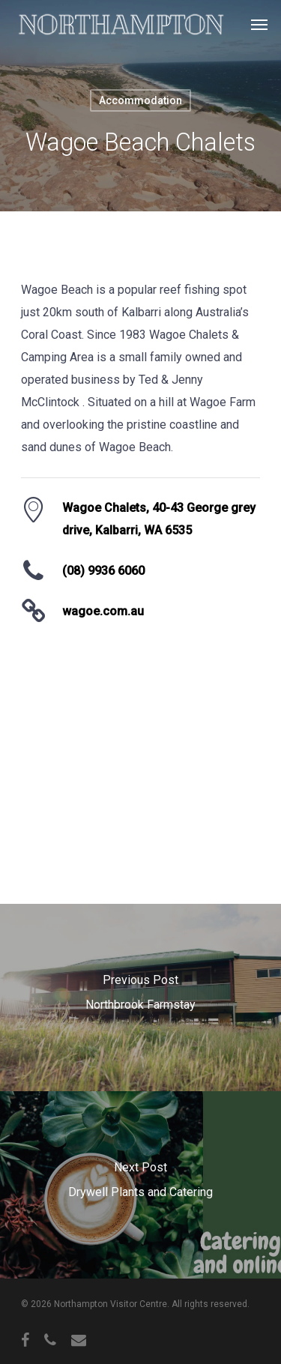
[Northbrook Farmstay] (140, 997)
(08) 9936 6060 (103, 571)
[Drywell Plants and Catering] (140, 1185)
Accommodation (140, 100)
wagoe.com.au (103, 611)
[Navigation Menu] (259, 23)
